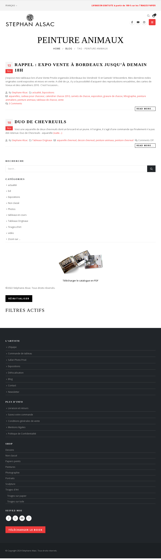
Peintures (10, 466)
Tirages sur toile (15, 501)
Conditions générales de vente (24, 420)
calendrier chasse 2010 (58, 96)
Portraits (10, 478)
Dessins (9, 449)
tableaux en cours (17, 214)
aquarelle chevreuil (67, 140)
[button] (148, 16)
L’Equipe (12, 347)
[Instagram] (144, 22)
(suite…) (57, 133)
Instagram (29, 518)
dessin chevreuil (86, 140)
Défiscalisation (16, 372)
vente (61, 99)
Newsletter (13, 391)
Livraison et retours (18, 408)
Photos (11, 209)
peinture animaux (27, 99)
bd (9, 191)
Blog (10, 379)
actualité (36, 92)
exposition (96, 96)
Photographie (12, 472)
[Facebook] (132, 22)
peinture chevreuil (124, 140)
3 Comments (15, 103)
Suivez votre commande (20, 414)
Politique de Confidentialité (22, 433)
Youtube (22, 518)
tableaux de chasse (47, 99)
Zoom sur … (14, 239)
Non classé (13, 203)
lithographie (130, 96)
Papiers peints (13, 461)
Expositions (48, 92)
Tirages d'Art (14, 227)
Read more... (145, 108)
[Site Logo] (30, 20)
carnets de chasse (80, 96)
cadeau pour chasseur (32, 96)
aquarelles (14, 96)
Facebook (8, 518)
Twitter (15, 518)
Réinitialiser (18, 298)
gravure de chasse (113, 96)
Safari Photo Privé (17, 359)
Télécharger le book (25, 529)
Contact (12, 385)
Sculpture (10, 483)
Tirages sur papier (16, 495)
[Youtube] (138, 22)
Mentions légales (17, 427)
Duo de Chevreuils (41, 121)
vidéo (11, 233)
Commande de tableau (20, 353)
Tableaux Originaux (42, 140)
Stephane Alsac (20, 92)
